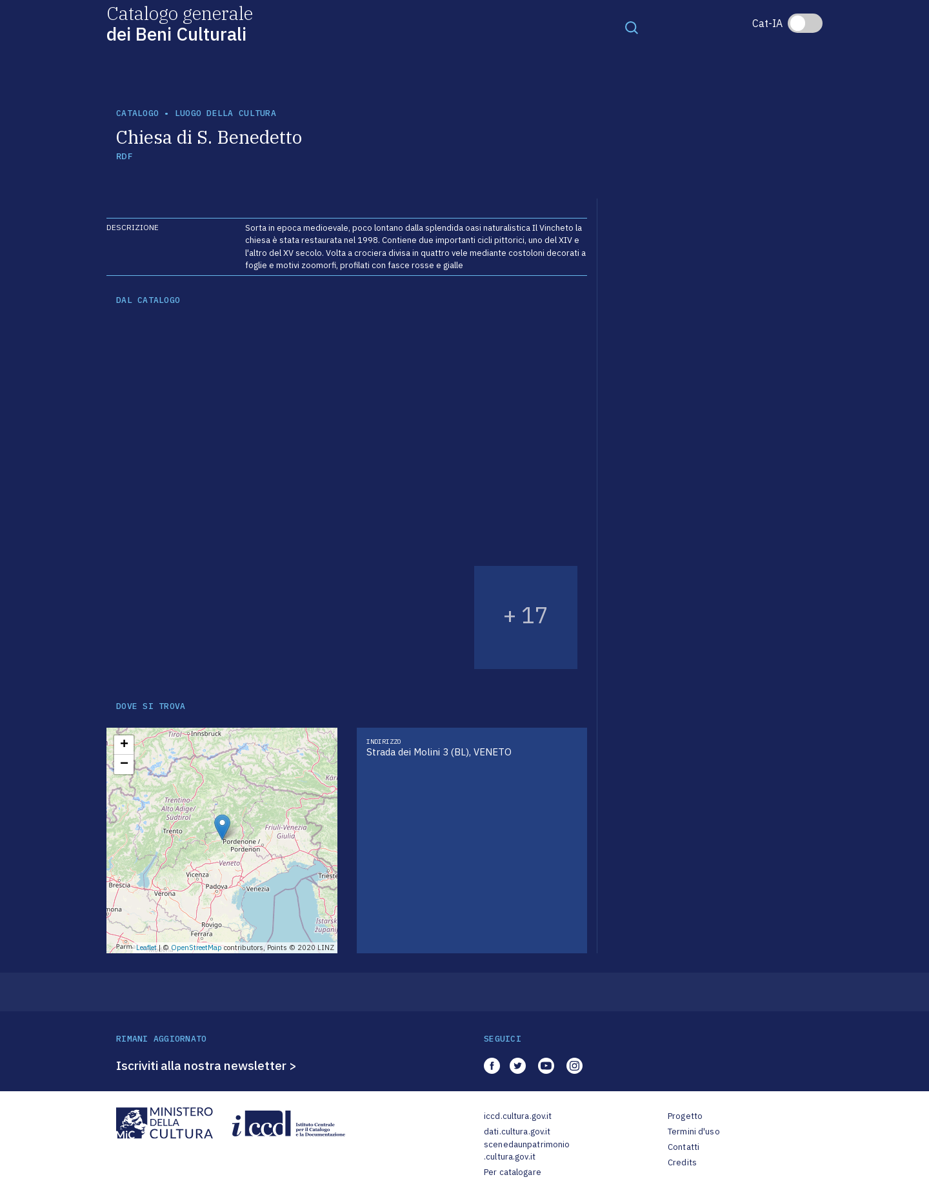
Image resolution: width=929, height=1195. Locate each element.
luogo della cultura (225, 113)
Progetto (685, 1116)
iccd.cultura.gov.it (518, 1116)
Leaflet (146, 947)
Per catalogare (512, 1172)
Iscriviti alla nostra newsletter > (206, 1065)
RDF (124, 156)
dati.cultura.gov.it (517, 1131)
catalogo (137, 113)
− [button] (124, 764)
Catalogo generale (179, 22)
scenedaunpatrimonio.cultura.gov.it (527, 1151)
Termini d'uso (694, 1131)
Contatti (683, 1147)
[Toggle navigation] (631, 27)
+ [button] (124, 745)
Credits (682, 1162)
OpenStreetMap (196, 947)
